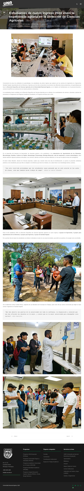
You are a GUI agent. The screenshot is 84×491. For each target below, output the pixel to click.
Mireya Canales (15, 24)
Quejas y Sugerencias (69, 475)
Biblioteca (66, 461)
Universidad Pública (72, 26)
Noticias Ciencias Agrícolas (39, 24)
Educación (34, 26)
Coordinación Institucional (50, 459)
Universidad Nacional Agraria (56, 26)
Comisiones (46, 456)
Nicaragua (40, 26)
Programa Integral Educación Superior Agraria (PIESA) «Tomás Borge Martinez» (31, 474)
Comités (45, 454)
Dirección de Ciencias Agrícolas (20, 26)
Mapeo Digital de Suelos (70, 466)
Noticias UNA (26, 24)
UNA (46, 26)
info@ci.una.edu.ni (7, 472)
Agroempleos (67, 458)
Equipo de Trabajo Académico (51, 461)
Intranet (66, 463)
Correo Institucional (69, 468)
